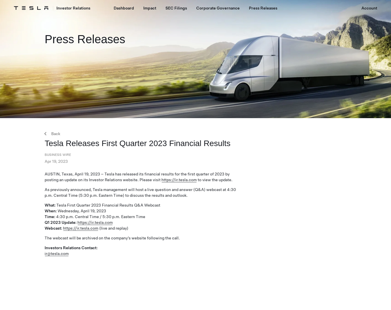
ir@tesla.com (57, 253)
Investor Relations (73, 8)
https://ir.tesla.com (179, 179)
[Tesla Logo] (31, 8)
